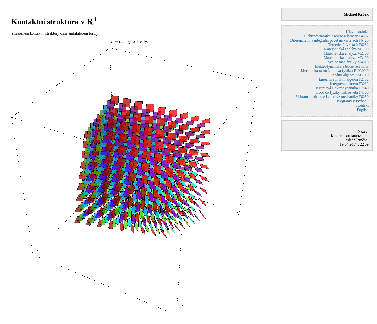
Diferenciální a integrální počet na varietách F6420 (329, 40)
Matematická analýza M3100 (346, 58)
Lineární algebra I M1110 (349, 75)
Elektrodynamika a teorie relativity (342, 66)
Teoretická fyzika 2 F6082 (348, 45)
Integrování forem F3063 (349, 84)
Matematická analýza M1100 (346, 49)
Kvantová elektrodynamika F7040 (342, 88)
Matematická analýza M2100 (346, 53)
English (363, 110)
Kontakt (362, 105)
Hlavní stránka (357, 32)
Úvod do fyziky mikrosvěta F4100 (342, 92)
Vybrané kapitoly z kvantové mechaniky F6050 (332, 97)
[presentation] (91, 21)
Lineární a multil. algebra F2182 (344, 79)
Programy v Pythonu (353, 101)
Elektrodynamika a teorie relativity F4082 (336, 36)
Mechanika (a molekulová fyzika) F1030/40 (335, 71)
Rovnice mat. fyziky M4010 (347, 62)
